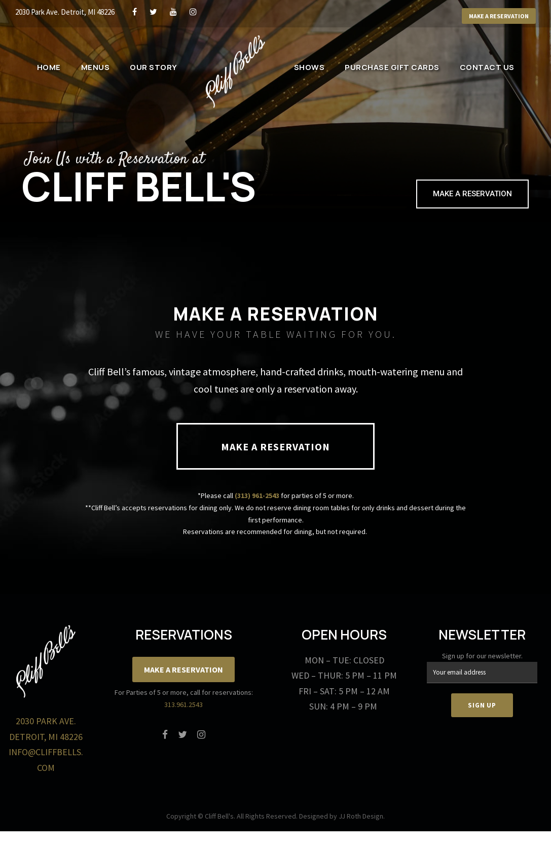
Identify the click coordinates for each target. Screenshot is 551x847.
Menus (95, 67)
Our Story (153, 67)
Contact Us (487, 67)
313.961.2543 (183, 704)
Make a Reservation (499, 16)
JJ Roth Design (361, 816)
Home (49, 67)
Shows (309, 67)
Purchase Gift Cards (392, 67)
